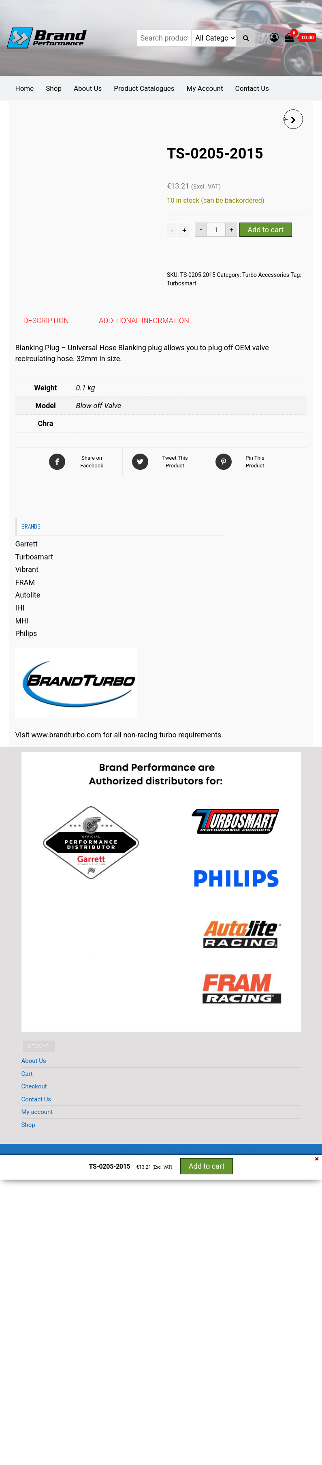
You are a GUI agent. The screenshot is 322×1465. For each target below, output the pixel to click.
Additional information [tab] (144, 320)
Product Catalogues (144, 88)
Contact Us (252, 88)
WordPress (164, 1149)
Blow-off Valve (99, 405)
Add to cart (266, 229)
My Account (205, 88)
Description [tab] (46, 320)
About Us (88, 88)
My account (37, 1112)
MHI (22, 621)
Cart (27, 1073)
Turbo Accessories (265, 275)
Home (24, 88)
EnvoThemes (244, 1149)
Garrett (26, 544)
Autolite (28, 595)
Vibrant (26, 569)
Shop (54, 88)
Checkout (34, 1086)
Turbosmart (181, 283)
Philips (26, 633)
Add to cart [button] (207, 1166)
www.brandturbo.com (66, 734)
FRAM (25, 582)
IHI (20, 608)
